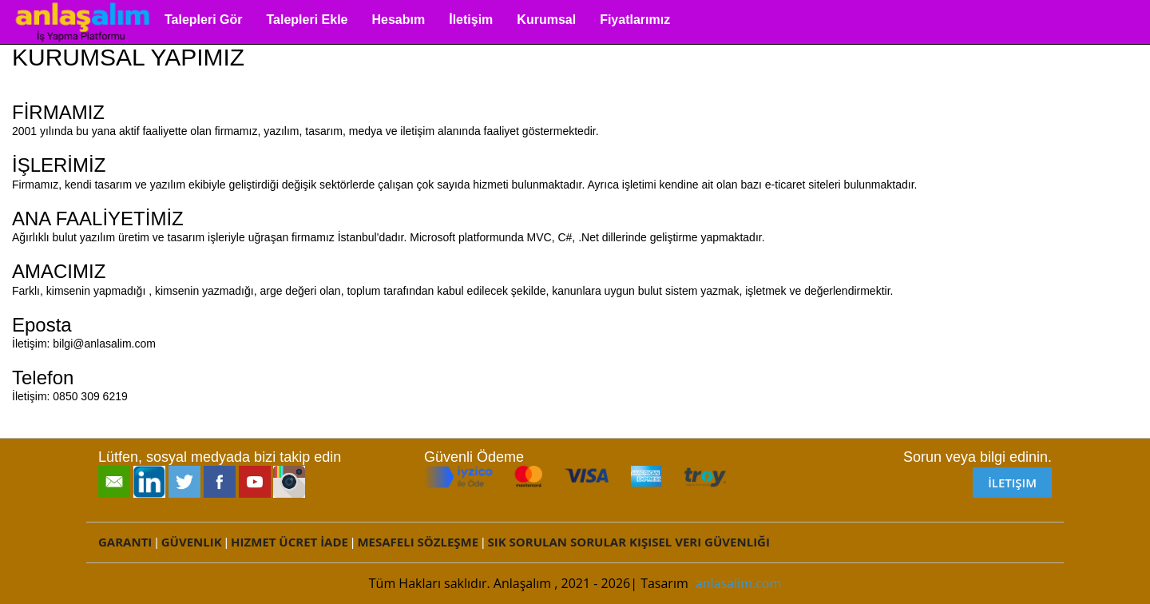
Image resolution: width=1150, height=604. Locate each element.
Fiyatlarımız (635, 19)
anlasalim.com (738, 583)
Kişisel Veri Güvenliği (699, 542)
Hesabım (399, 19)
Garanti (125, 542)
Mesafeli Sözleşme (417, 542)
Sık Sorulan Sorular (557, 542)
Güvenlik (191, 542)
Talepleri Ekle (307, 19)
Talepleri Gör (204, 19)
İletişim (471, 19)
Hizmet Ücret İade (289, 542)
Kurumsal (546, 19)
